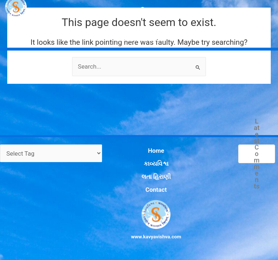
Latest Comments (256, 173)
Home (146, 167)
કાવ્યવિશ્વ (146, 176)
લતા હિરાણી (146, 184)
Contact (146, 192)
